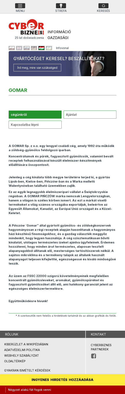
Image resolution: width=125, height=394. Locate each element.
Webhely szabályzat (21, 355)
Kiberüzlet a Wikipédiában (26, 344)
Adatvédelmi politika (22, 350)
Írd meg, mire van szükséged (37, 68)
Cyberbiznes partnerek (101, 347)
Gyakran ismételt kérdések (27, 370)
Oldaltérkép (15, 361)
